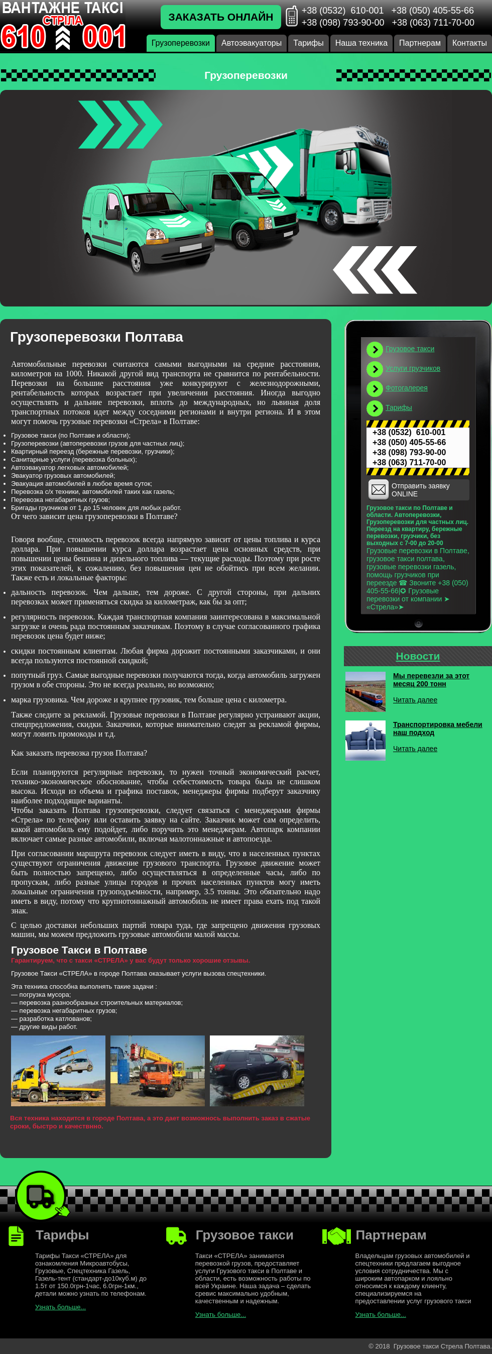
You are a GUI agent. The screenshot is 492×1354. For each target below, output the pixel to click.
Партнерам (420, 43)
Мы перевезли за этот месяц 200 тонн (431, 680)
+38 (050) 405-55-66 (432, 11)
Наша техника (361, 43)
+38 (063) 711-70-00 (433, 23)
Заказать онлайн (221, 17)
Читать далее (415, 700)
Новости (418, 656)
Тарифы (308, 43)
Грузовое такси (410, 349)
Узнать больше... (60, 1307)
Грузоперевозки (181, 43)
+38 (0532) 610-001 (343, 11)
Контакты (469, 43)
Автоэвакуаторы (251, 43)
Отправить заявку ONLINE (421, 490)
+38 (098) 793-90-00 (343, 23)
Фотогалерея (407, 388)
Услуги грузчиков (413, 368)
